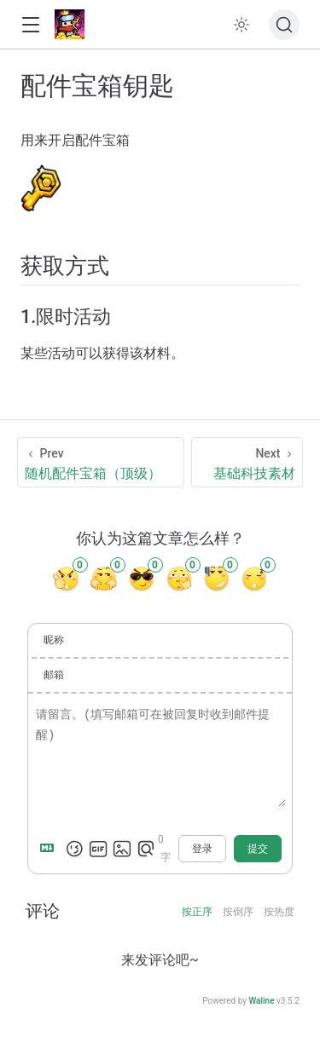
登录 (202, 849)
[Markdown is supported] (50, 848)
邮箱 (54, 675)
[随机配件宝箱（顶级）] (100, 462)
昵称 (54, 640)
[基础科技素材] (247, 462)
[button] (30, 25)
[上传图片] (122, 848)
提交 (257, 849)
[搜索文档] (284, 24)
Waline (261, 1000)
